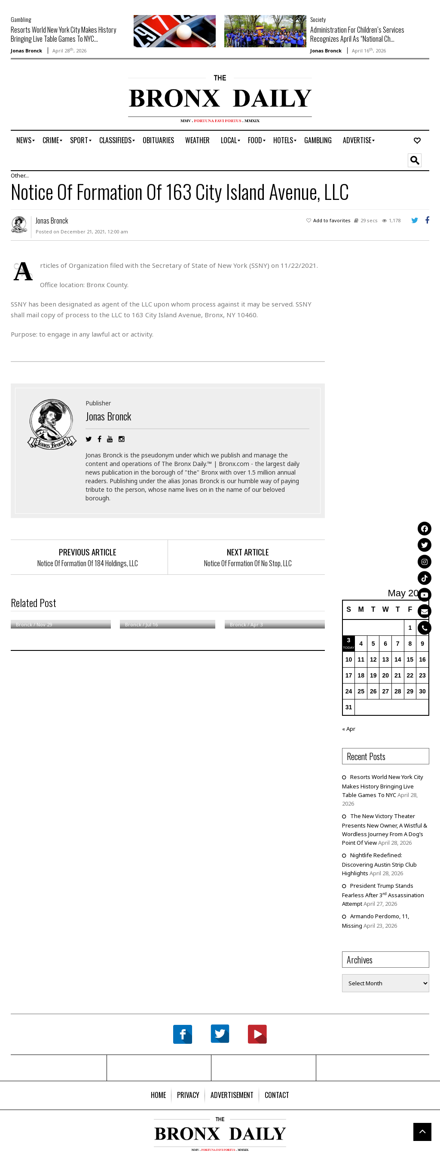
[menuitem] (24, 140)
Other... (20, 175)
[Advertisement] (61, 102)
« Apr (348, 729)
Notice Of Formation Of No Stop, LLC (248, 563)
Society (318, 19)
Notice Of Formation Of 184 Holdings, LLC (87, 563)
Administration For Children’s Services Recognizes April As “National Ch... (357, 34)
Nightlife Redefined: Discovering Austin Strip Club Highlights (379, 864)
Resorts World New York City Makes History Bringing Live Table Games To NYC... (63, 34)
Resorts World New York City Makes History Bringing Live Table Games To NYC (382, 786)
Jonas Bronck (26, 50)
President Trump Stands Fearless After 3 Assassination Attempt (383, 895)
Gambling (21, 19)
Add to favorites (332, 220)
